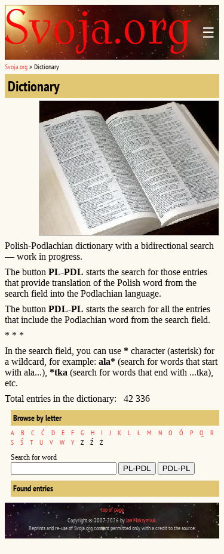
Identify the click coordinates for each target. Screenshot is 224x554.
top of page (112, 509)
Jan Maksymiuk (141, 520)
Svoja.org (16, 66)
